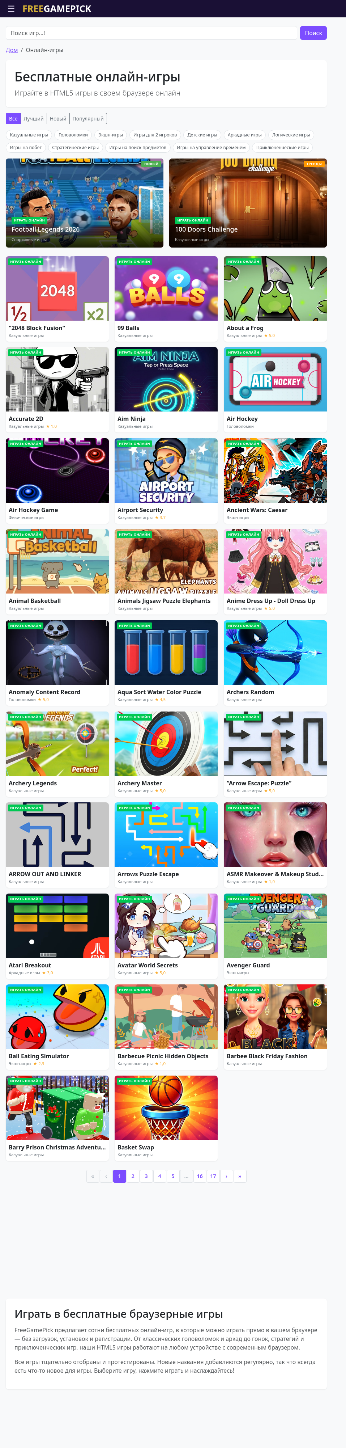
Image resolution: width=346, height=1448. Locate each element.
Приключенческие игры (282, 189)
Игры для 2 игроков (155, 176)
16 (199, 1217)
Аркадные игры (245, 176)
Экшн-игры (110, 176)
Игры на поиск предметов (138, 189)
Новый (58, 159)
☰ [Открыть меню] (11, 8)
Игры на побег (26, 189)
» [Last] (239, 1217)
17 (213, 1217)
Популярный (88, 159)
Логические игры (291, 176)
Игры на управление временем (211, 189)
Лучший (34, 159)
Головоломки (73, 176)
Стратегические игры (75, 189)
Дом (12, 91)
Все (13, 159)
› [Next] (226, 1217)
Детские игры (202, 176)
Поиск (313, 74)
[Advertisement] (173, 35)
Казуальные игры (29, 176)
